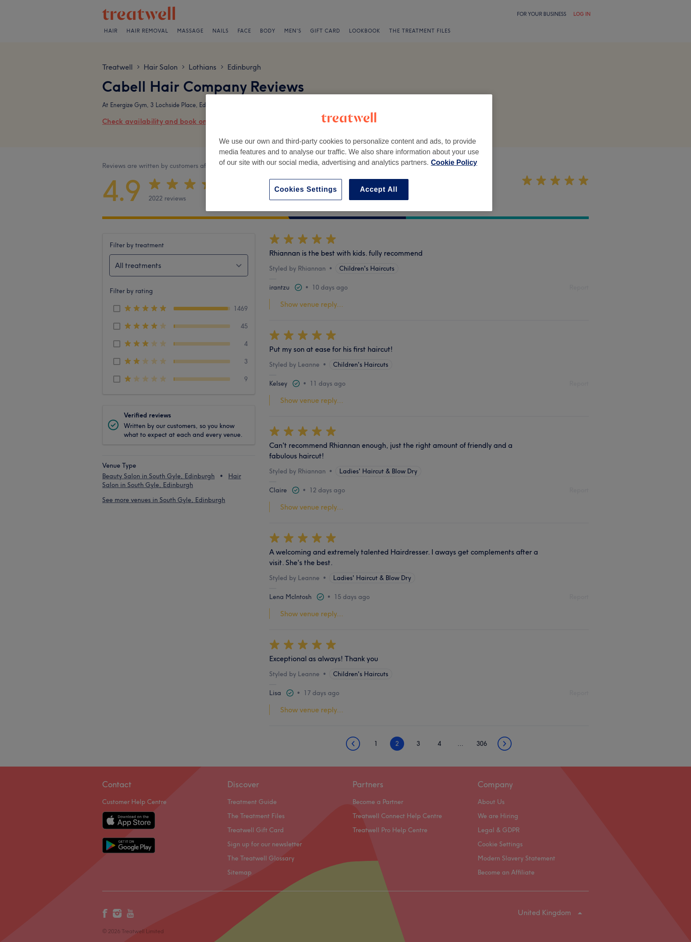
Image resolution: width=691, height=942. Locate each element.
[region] (349, 152)
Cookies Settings (305, 189)
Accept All (379, 189)
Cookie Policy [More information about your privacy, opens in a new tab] (454, 162)
